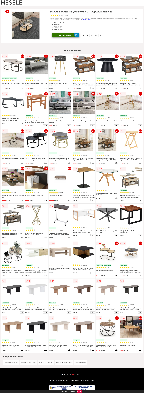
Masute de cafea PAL (46, 363)
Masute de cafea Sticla (28, 363)
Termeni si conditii (56, 380)
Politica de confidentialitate (72, 380)
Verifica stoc (69, 35)
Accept (79, 391)
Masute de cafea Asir (11, 363)
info (22, 88)
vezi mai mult (87, 19)
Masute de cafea (80, 363)
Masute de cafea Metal (64, 363)
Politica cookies (88, 380)
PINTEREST (76, 375)
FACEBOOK (66, 375)
